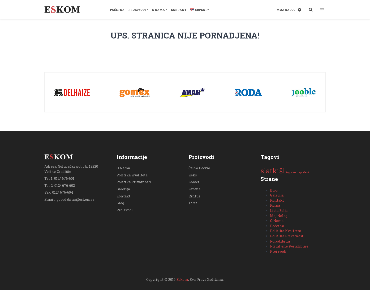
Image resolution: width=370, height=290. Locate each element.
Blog (120, 203)
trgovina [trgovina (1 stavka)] (291, 172)
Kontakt (178, 10)
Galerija (123, 189)
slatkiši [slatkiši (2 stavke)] (273, 170)
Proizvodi (137, 10)
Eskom (182, 279)
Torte (193, 203)
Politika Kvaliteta (131, 175)
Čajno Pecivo (199, 168)
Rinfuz (194, 196)
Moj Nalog (286, 10)
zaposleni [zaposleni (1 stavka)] (303, 172)
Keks (193, 175)
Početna (117, 10)
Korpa (275, 205)
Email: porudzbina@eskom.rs (69, 199)
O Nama (158, 10)
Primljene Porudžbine (289, 246)
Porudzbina (280, 241)
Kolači (194, 182)
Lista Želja (279, 210)
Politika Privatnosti (133, 182)
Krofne (195, 189)
